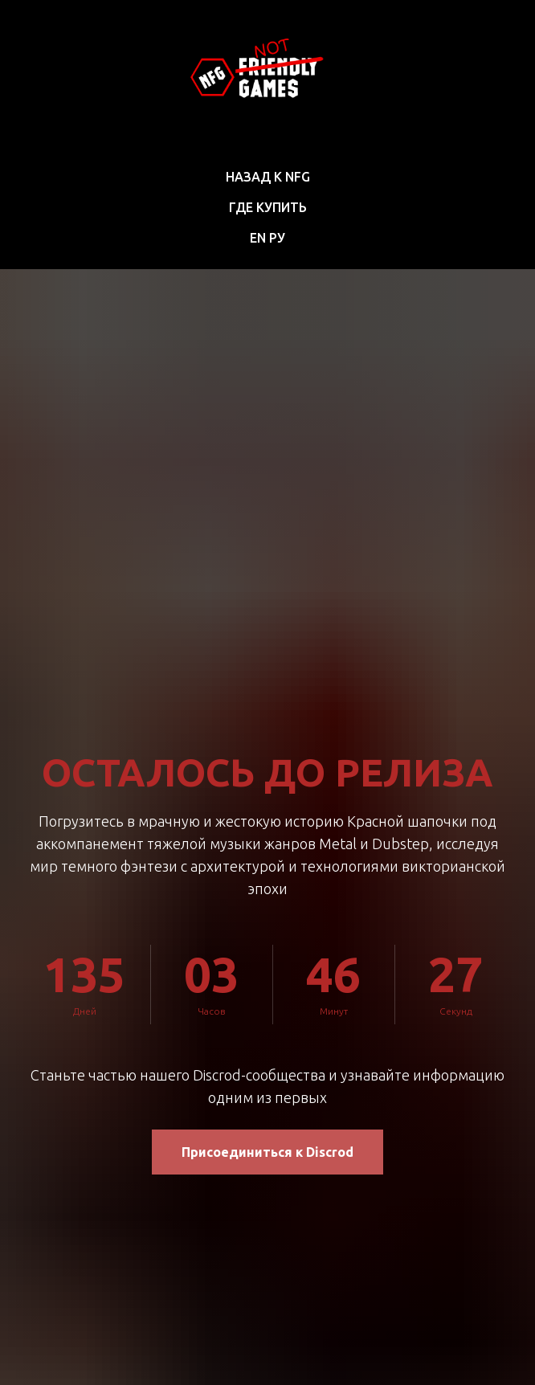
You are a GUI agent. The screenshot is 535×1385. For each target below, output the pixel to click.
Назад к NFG (268, 177)
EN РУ (267, 238)
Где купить (268, 207)
